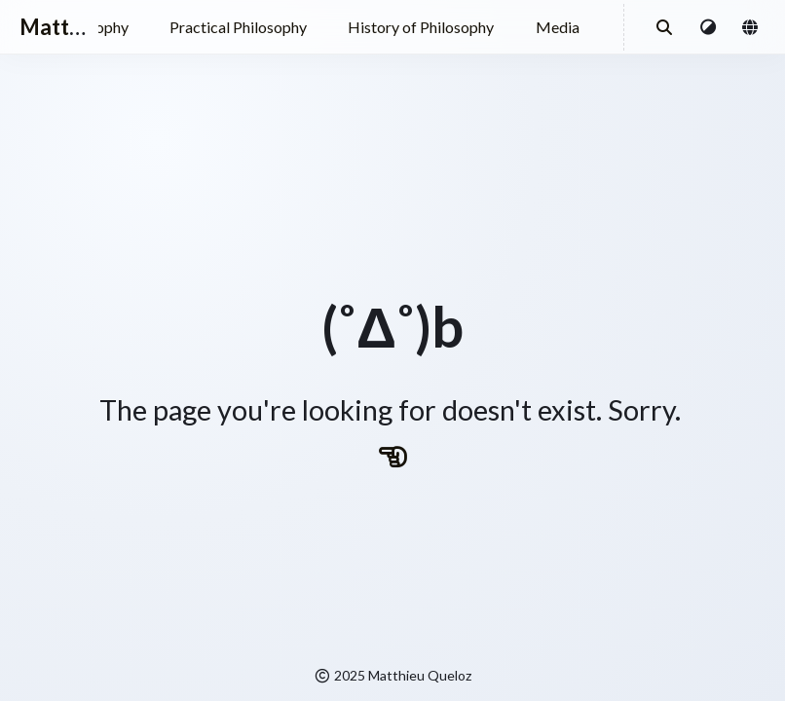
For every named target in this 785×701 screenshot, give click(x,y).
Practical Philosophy (238, 27)
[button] (709, 27)
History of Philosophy (421, 27)
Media (557, 27)
